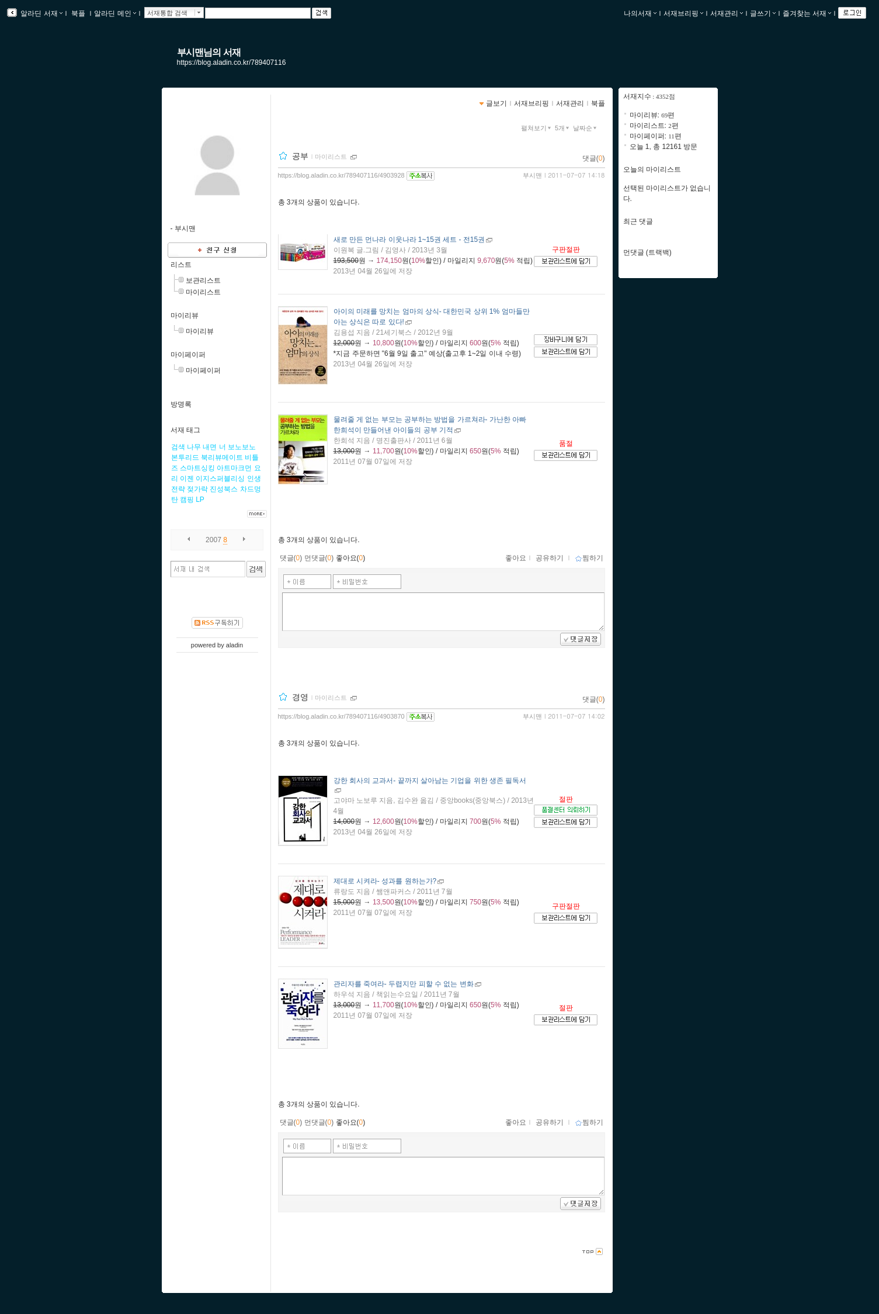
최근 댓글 (638, 221)
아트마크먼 (234, 468)
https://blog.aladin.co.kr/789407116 (231, 62)
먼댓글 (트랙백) (647, 252)
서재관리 (726, 13)
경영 (300, 697)
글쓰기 (763, 13)
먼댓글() (319, 558)
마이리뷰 (185, 315)
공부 (300, 156)
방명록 (181, 404)
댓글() (593, 158)
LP (200, 499)
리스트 (181, 265)
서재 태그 (185, 430)
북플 (79, 13)
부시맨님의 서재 (209, 52)
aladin (234, 645)
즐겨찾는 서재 (807, 13)
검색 (178, 447)
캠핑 (187, 499)
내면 (210, 447)
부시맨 (532, 175)
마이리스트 (203, 292)
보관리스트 (203, 280)
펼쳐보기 (537, 127)
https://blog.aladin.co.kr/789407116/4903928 (341, 175)
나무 (194, 447)
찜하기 (589, 558)
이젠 (187, 478)
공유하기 (550, 558)
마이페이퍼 (188, 355)
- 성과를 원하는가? (385, 881)
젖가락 (197, 489)
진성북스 (224, 489)
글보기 (496, 103)
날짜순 (586, 127)
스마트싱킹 (197, 468)
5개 (563, 127)
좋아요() (351, 558)
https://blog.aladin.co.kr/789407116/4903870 (341, 716)
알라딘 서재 (40, 13)
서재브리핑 (683, 13)
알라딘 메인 (115, 13)
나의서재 (640, 13)
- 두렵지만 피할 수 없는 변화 (403, 984)
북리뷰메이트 (222, 457)
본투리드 (185, 457)
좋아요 (515, 558)
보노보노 (242, 447)
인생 (254, 478)
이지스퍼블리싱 (220, 478)
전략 (178, 489)
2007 (213, 540)
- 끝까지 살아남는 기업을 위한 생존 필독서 (430, 780)
